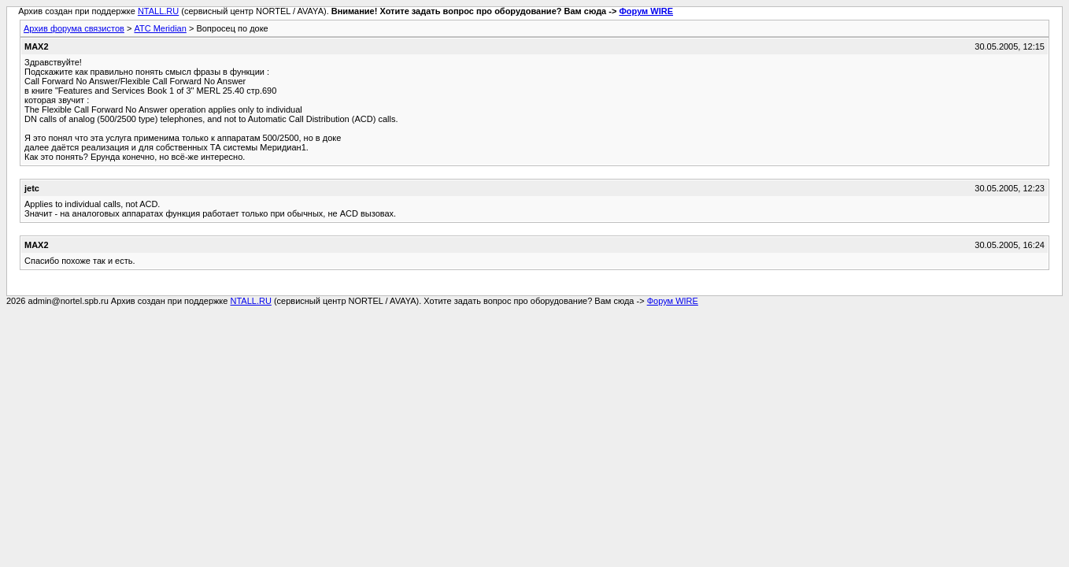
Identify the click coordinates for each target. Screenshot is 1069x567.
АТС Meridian (160, 28)
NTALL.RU (158, 11)
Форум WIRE (646, 11)
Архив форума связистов (74, 28)
